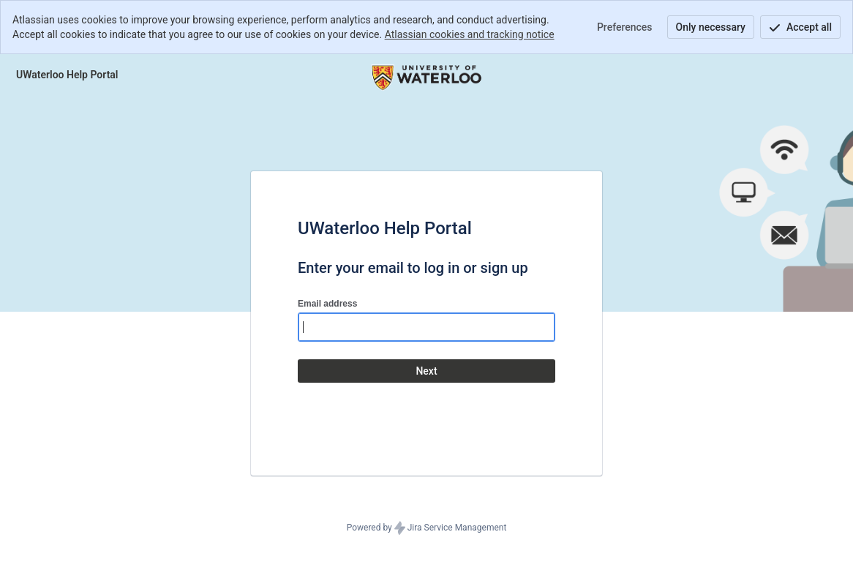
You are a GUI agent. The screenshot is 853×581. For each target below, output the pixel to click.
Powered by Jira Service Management (427, 528)
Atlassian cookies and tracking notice (470, 34)
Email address (327, 304)
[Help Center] (67, 75)
